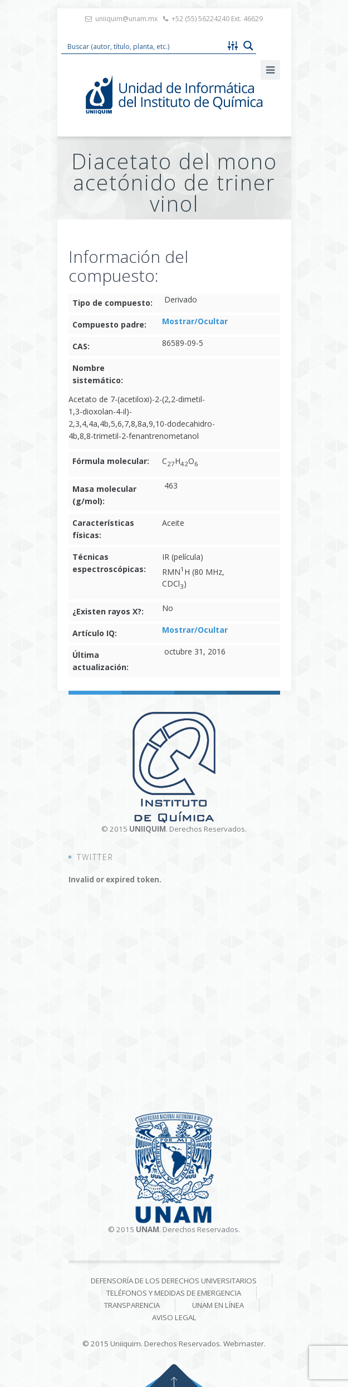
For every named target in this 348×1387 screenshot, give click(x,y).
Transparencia (132, 1305)
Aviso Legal (174, 1317)
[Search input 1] (143, 45)
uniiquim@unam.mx (126, 18)
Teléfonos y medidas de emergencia (173, 1293)
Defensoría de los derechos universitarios (174, 1281)
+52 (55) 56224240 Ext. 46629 (217, 18)
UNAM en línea (218, 1305)
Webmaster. (244, 1344)
